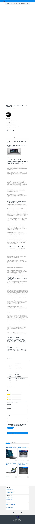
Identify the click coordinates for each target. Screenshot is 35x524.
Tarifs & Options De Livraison (10, 497)
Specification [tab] (16, 137)
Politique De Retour (9, 499)
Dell (16, 3)
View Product (16, 460)
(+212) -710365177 (17, 521)
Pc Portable (11, 3)
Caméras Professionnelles (10, 491)
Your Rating (9, 404)
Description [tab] (8, 137)
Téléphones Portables (9, 492)
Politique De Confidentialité (10, 504)
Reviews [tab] (24, 137)
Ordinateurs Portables (9, 489)
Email (8, 420)
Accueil (7, 3)
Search (33, 1)
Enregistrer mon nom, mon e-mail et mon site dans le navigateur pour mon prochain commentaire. (17, 425)
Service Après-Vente (9, 507)
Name (8, 415)
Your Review (9, 408)
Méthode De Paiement (9, 508)
